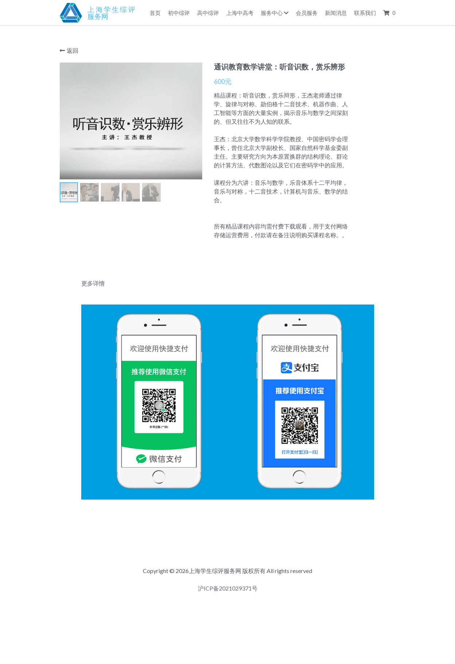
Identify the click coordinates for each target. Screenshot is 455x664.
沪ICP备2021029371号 (228, 616)
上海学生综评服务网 (111, 12)
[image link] (71, 12)
